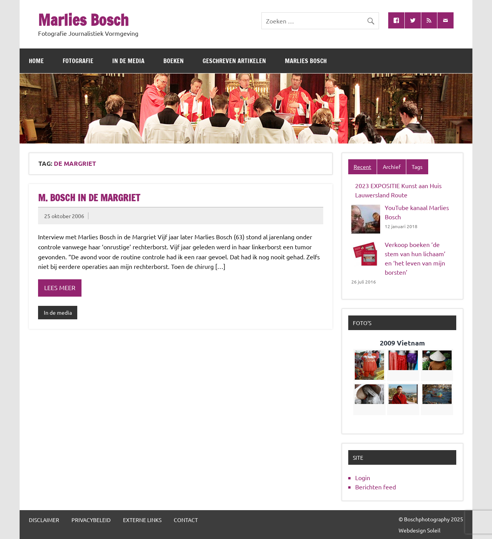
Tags (417, 166)
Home (36, 61)
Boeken (173, 61)
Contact (186, 519)
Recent (362, 166)
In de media (128, 61)
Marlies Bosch (83, 20)
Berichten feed (375, 487)
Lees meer (59, 287)
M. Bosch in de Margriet (89, 197)
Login (362, 477)
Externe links (142, 519)
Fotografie (78, 61)
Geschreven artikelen (234, 61)
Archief (392, 166)
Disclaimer (44, 519)
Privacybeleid (91, 519)
